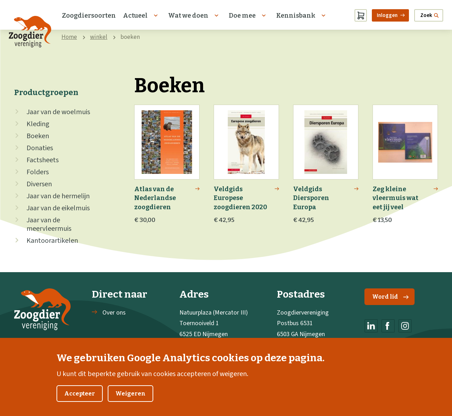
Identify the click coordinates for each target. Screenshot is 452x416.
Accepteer (79, 400)
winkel (98, 37)
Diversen (39, 184)
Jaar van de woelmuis (58, 112)
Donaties (39, 148)
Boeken (37, 136)
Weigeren (130, 400)
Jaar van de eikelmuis (58, 208)
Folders (37, 172)
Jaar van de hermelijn (58, 196)
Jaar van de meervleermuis (48, 224)
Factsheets (42, 160)
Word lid (390, 296)
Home (69, 37)
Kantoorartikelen (52, 241)
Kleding (37, 124)
